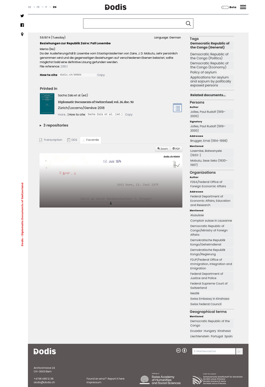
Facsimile (90, 140)
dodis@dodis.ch (44, 382)
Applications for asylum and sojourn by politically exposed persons (210, 81)
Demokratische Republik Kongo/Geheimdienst (207, 242)
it (46, 7)
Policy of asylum (203, 72)
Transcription (50, 140)
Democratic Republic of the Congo (210, 323)
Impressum (94, 382)
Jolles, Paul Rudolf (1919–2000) (207, 114)
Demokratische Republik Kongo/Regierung (207, 252)
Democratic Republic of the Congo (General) (209, 45)
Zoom (162, 149)
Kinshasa (224, 331)
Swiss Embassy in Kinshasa (209, 299)
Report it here (116, 378)
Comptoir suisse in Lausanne (211, 221)
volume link (177, 107)
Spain (228, 336)
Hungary (210, 331)
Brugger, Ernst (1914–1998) (208, 141)
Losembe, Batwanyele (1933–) (206, 153)
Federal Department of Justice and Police (206, 276)
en (54, 7)
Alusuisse (197, 215)
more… (62, 114)
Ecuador (196, 331)
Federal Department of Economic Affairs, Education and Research (210, 200)
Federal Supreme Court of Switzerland (208, 285)
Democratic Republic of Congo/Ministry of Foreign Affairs (209, 230)
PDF (176, 149)
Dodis (22, 242)
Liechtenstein (199, 336)
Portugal (217, 336)
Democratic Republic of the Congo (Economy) (209, 65)
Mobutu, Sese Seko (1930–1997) (208, 163)
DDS (72, 140)
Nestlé (194, 293)
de (29, 7)
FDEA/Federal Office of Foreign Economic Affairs (208, 184)
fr (38, 7)
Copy (101, 75)
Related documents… (208, 95)
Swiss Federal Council (205, 304)
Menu (242, 5)
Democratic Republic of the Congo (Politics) (209, 56)
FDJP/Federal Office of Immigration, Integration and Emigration (211, 264)
